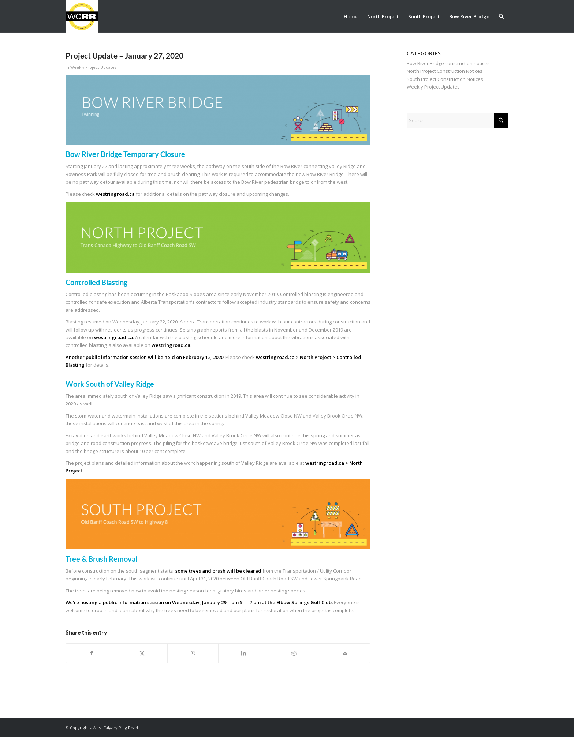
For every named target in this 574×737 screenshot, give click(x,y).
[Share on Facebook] (91, 653)
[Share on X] (142, 653)
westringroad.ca (115, 194)
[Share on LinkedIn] (244, 653)
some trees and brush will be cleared (218, 571)
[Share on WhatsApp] (193, 653)
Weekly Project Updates (93, 67)
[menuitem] (350, 16)
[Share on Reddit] (294, 653)
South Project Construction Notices (445, 79)
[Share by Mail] (345, 653)
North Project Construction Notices (444, 71)
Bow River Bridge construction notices (448, 63)
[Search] (501, 16)
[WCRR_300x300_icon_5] (82, 16)
